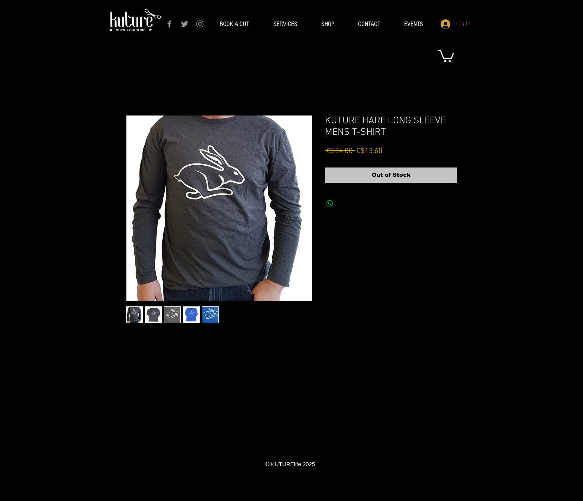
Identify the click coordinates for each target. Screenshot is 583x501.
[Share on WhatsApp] (329, 203)
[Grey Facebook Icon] (169, 24)
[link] (446, 55)
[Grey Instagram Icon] (199, 24)
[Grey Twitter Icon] (184, 24)
